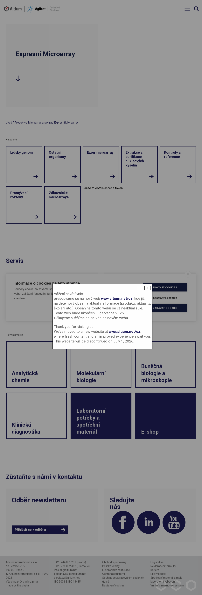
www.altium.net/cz (117, 298)
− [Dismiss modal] (140, 288)
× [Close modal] (147, 288)
